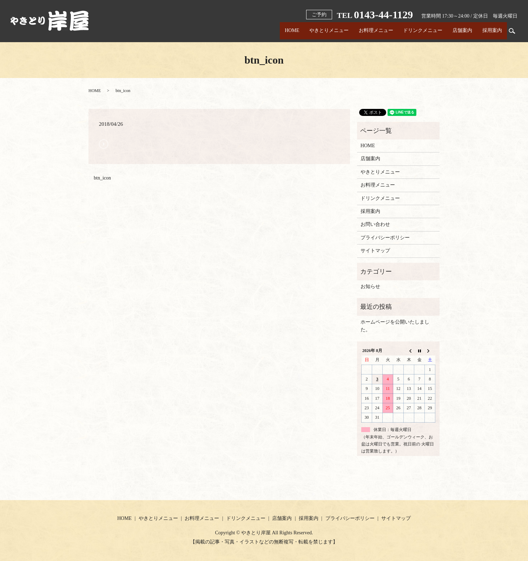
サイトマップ (375, 250)
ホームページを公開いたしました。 (395, 325)
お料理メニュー (369, 30)
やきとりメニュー (321, 30)
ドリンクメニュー (418, 30)
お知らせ (370, 286)
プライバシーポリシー (385, 237)
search (512, 31)
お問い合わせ (375, 224)
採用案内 (491, 30)
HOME (282, 30)
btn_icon (102, 178)
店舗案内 (460, 30)
